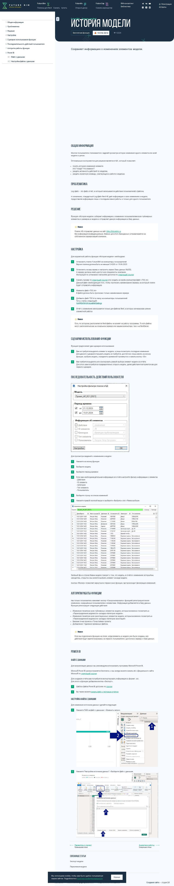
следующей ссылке (126, 275)
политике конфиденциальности (90, 879)
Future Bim (41, 3)
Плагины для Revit (44, 8)
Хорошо (117, 877)
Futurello (79, 3)
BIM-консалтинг (127, 3)
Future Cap (100, 3)
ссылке (109, 686)
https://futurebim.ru (113, 231)
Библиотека (125, 6)
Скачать (56, 8)
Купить (64, 8)
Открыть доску (81, 8)
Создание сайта (152, 882)
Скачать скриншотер (104, 8)
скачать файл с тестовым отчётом (104, 692)
